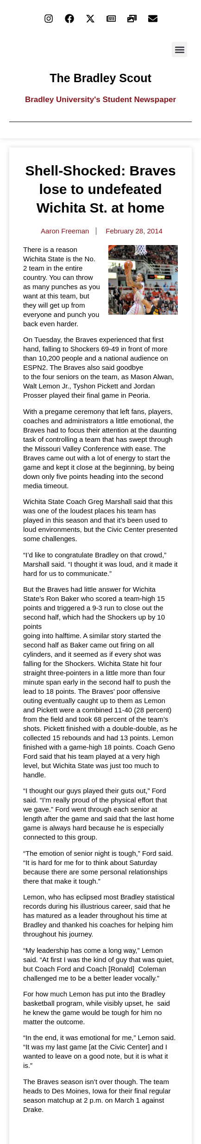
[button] (179, 49)
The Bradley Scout (100, 77)
